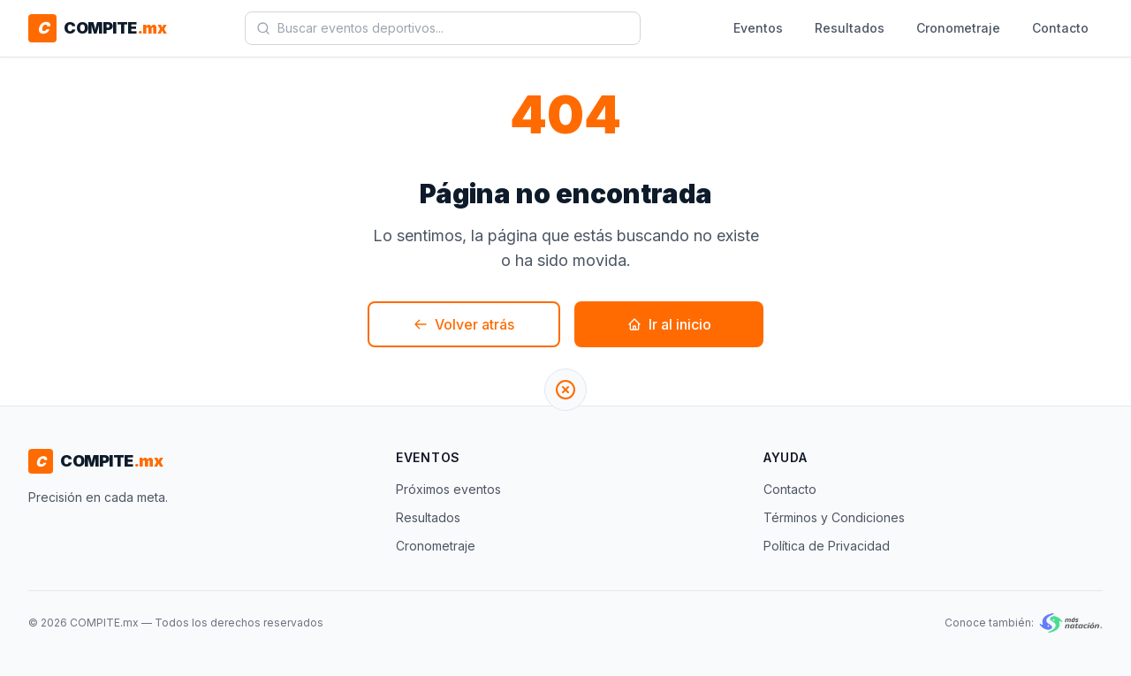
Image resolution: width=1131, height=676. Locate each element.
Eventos (758, 27)
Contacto (1060, 27)
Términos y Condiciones (834, 517)
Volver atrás (464, 324)
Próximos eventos (448, 489)
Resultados (849, 27)
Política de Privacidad (826, 545)
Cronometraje (958, 27)
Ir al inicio (669, 324)
